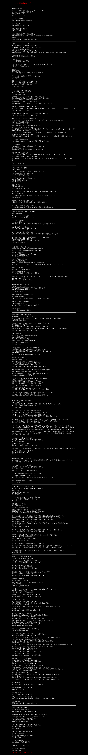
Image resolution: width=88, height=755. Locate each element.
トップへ (29, 3)
